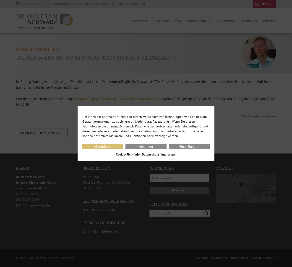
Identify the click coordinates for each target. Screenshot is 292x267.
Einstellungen (189, 146)
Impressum (168, 154)
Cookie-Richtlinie (128, 154)
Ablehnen (146, 146)
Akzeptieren (103, 146)
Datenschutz (150, 154)
